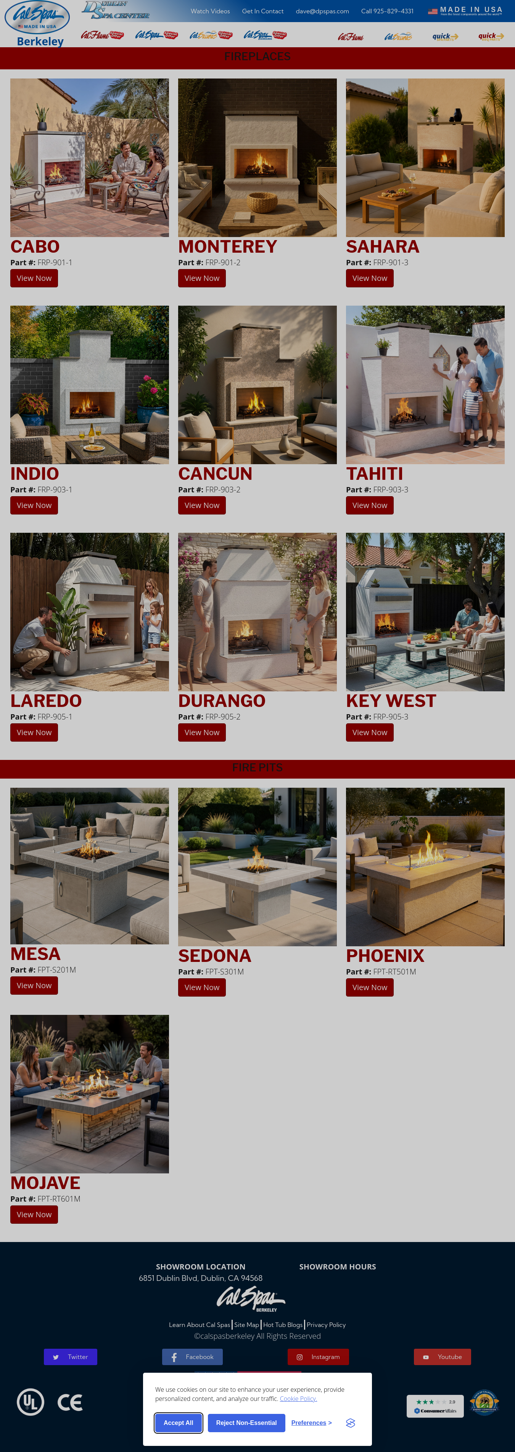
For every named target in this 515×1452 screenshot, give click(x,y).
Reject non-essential (246, 1423)
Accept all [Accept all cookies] (178, 1423)
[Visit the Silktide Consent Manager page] (350, 1423)
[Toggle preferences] (311, 1423)
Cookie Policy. (298, 1398)
